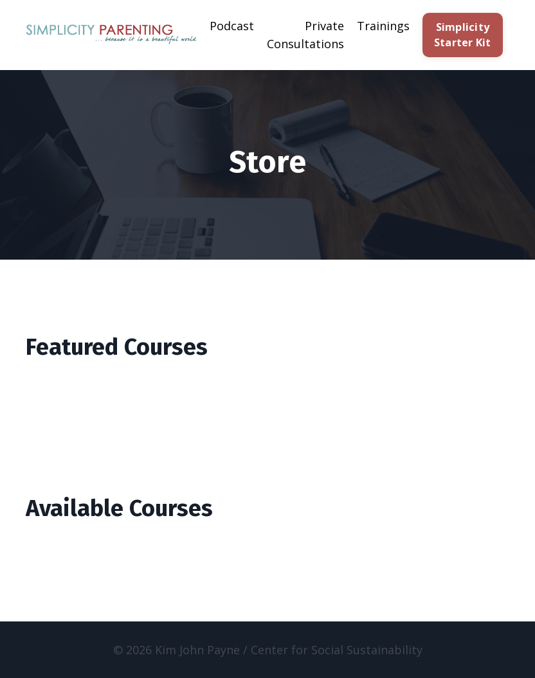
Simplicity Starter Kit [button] (462, 34)
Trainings (383, 25)
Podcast (232, 25)
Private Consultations (305, 35)
